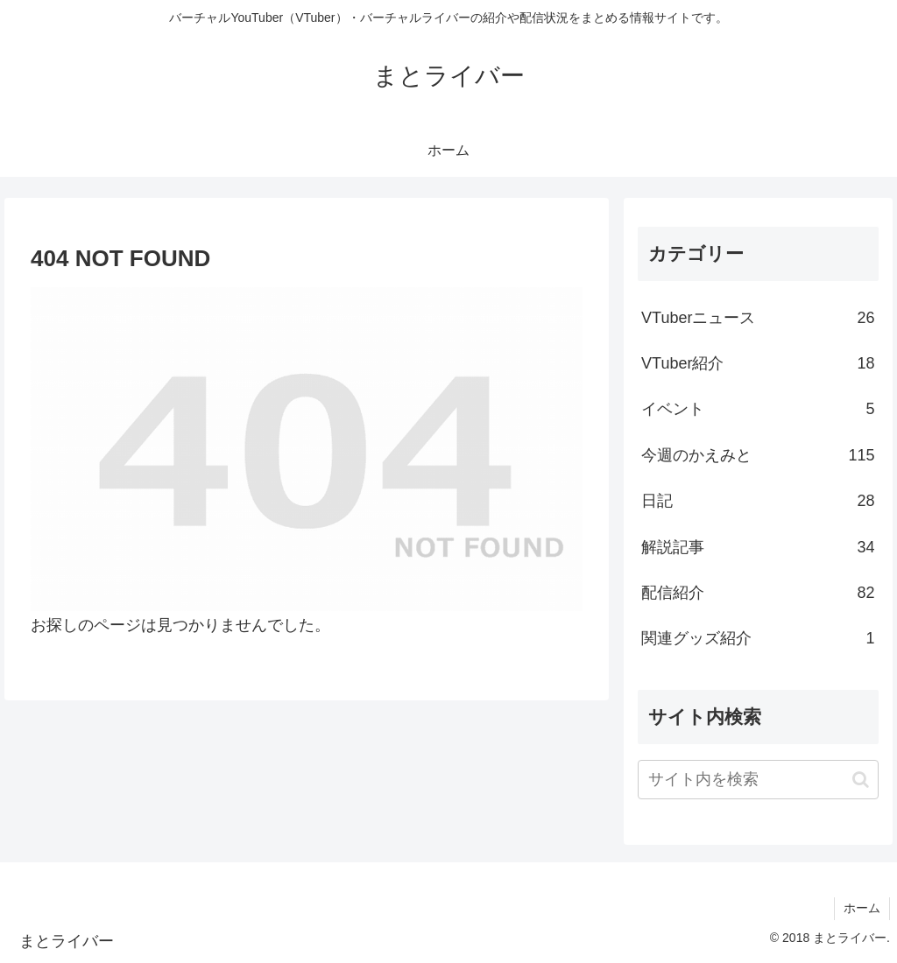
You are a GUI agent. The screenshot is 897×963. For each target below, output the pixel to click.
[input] (758, 779)
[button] (860, 780)
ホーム (862, 908)
